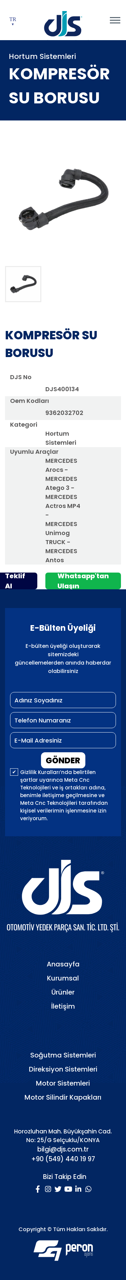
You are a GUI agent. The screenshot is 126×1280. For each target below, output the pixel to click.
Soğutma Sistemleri (63, 1055)
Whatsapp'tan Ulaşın (83, 581)
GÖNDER (63, 760)
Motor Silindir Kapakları (63, 1097)
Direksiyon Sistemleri (63, 1069)
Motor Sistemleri (63, 1083)
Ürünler (63, 992)
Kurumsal (63, 978)
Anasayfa (63, 964)
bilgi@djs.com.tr (63, 1149)
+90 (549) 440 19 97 (63, 1159)
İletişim (63, 1006)
